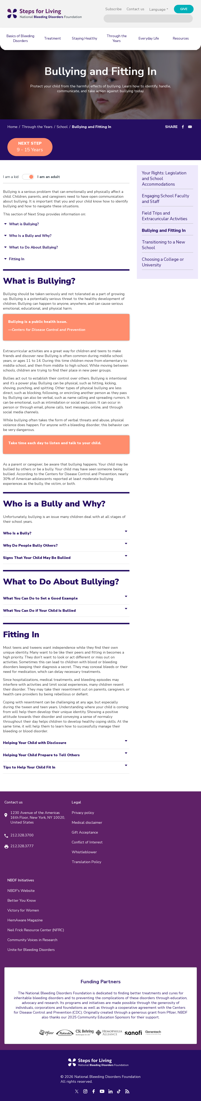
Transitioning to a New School (163, 245)
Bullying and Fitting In (164, 230)
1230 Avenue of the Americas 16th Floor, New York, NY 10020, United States (37, 817)
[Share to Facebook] (182, 127)
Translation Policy (86, 862)
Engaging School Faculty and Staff (165, 198)
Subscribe (113, 9)
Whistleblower (84, 852)
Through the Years (37, 126)
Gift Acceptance (85, 832)
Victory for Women (23, 910)
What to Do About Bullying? (33, 247)
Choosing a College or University (163, 262)
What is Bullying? (24, 224)
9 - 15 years (30, 146)
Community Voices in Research (32, 939)
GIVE (183, 9)
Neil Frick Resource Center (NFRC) (35, 930)
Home (12, 126)
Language (157, 9)
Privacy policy (83, 812)
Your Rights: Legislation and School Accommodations (164, 178)
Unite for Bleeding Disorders (31, 949)
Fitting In (16, 259)
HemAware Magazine (25, 920)
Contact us (135, 9)
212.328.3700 (22, 835)
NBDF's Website (21, 890)
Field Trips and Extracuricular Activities (164, 216)
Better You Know (21, 900)
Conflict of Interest (87, 842)
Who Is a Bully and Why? (30, 235)
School (62, 126)
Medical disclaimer (87, 822)
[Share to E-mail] (190, 127)
